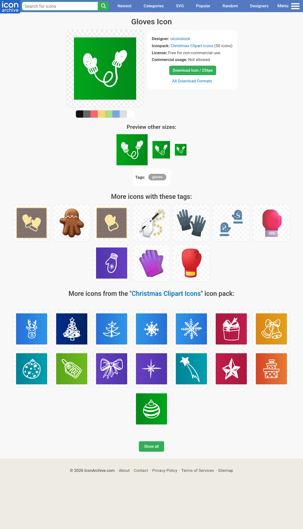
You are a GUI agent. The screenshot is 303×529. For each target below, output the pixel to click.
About (124, 470)
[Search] (103, 6)
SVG (180, 5)
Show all (151, 446)
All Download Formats (192, 81)
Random (230, 5)
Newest (124, 5)
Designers (259, 5)
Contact (141, 470)
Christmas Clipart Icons (192, 45)
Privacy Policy (164, 470)
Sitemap (225, 470)
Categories (154, 5)
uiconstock (180, 38)
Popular (203, 5)
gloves (157, 177)
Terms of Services (197, 470)
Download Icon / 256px (193, 70)
